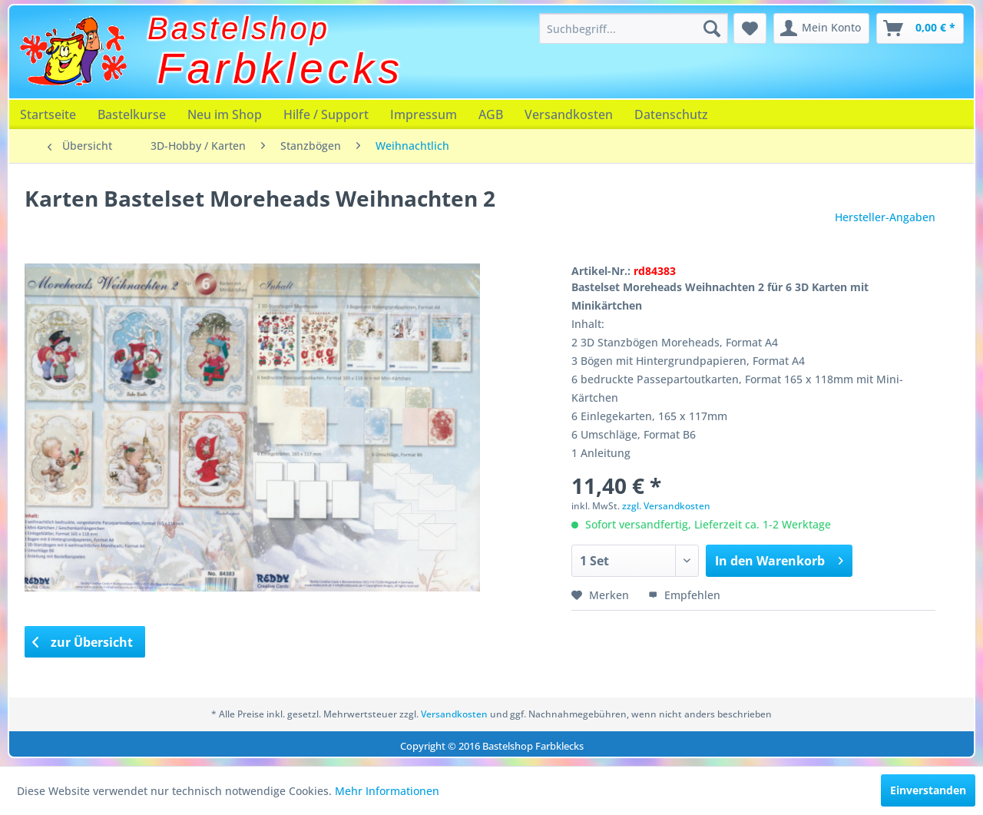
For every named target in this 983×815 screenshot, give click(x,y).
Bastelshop (238, 28)
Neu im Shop (224, 114)
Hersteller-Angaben (885, 217)
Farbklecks (280, 68)
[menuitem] (633, 28)
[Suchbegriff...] (633, 28)
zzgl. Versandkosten (666, 505)
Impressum (423, 114)
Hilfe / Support (326, 114)
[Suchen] (712, 28)
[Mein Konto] (821, 28)
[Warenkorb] (920, 28)
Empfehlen (684, 595)
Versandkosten (569, 114)
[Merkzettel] (749, 28)
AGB (490, 114)
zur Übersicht (83, 642)
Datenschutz (671, 114)
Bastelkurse (132, 114)
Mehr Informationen (387, 791)
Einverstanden (928, 790)
